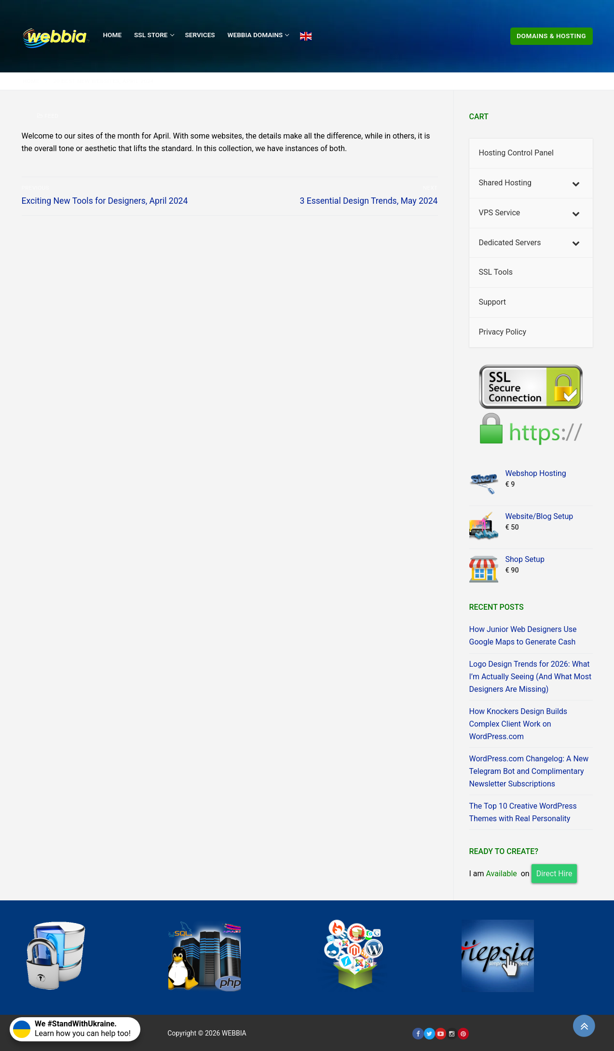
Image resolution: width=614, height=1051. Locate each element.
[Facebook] (417, 1033)
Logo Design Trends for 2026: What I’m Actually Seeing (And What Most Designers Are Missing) (530, 676)
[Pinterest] (463, 1033)
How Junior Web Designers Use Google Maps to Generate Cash (523, 635)
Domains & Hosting (551, 36)
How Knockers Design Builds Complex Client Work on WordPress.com (518, 724)
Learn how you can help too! (72, 1028)
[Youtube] (440, 1033)
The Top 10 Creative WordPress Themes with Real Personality (523, 812)
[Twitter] (429, 1033)
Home (31, 81)
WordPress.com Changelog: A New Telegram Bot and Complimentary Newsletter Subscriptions (529, 771)
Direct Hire (554, 873)
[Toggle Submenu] (576, 183)
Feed (48, 115)
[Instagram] (451, 1033)
